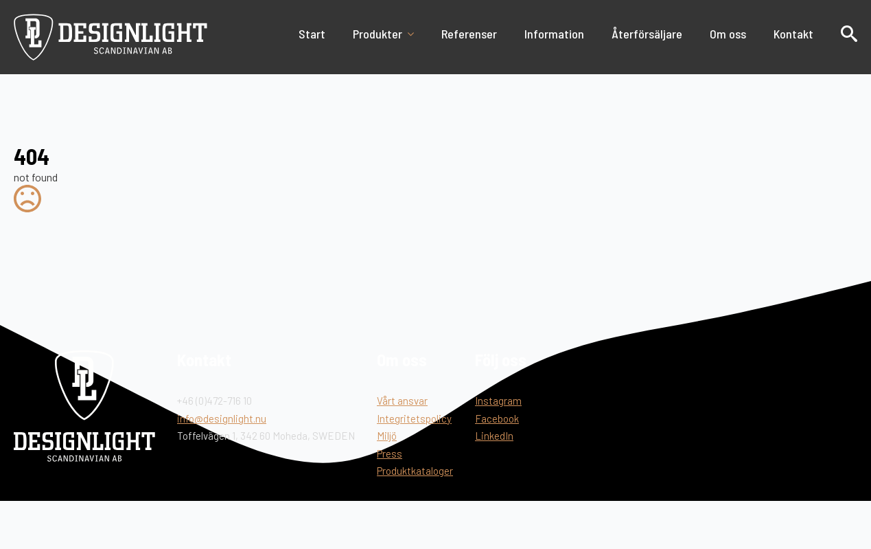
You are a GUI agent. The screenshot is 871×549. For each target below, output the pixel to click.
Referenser (469, 33)
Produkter (377, 33)
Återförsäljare (647, 33)
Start (312, 33)
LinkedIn (494, 435)
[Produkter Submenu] (415, 34)
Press (389, 453)
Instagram (498, 400)
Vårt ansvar (402, 400)
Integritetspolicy (414, 418)
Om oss (728, 33)
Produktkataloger (415, 470)
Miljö (387, 435)
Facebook (497, 418)
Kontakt (793, 33)
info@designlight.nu (221, 418)
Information (554, 33)
